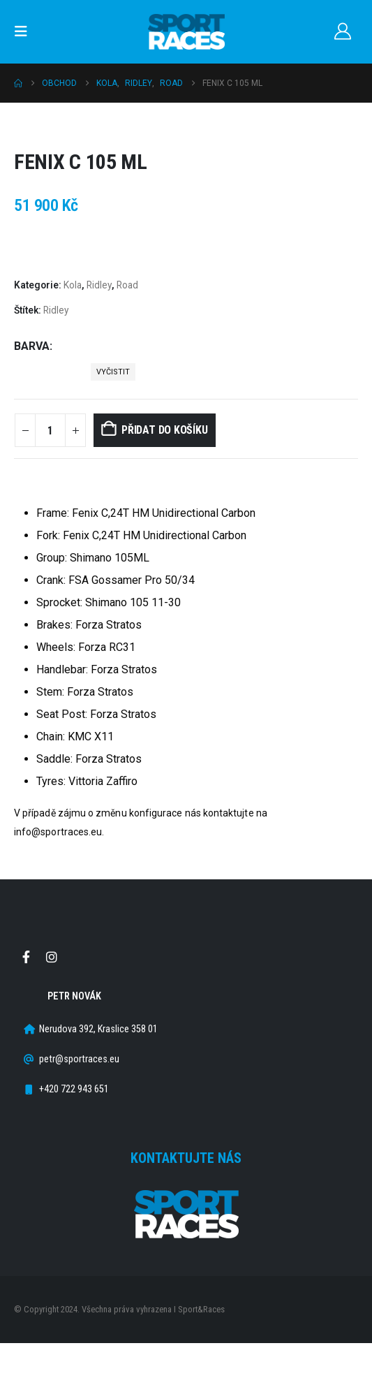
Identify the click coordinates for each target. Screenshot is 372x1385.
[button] (25, 31)
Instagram (51, 956)
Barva (32, 346)
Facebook (25, 956)
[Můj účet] (342, 31)
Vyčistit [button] (113, 371)
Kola (73, 285)
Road (127, 285)
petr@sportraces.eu (79, 1059)
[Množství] (50, 430)
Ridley (99, 285)
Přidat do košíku (164, 430)
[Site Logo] (186, 32)
